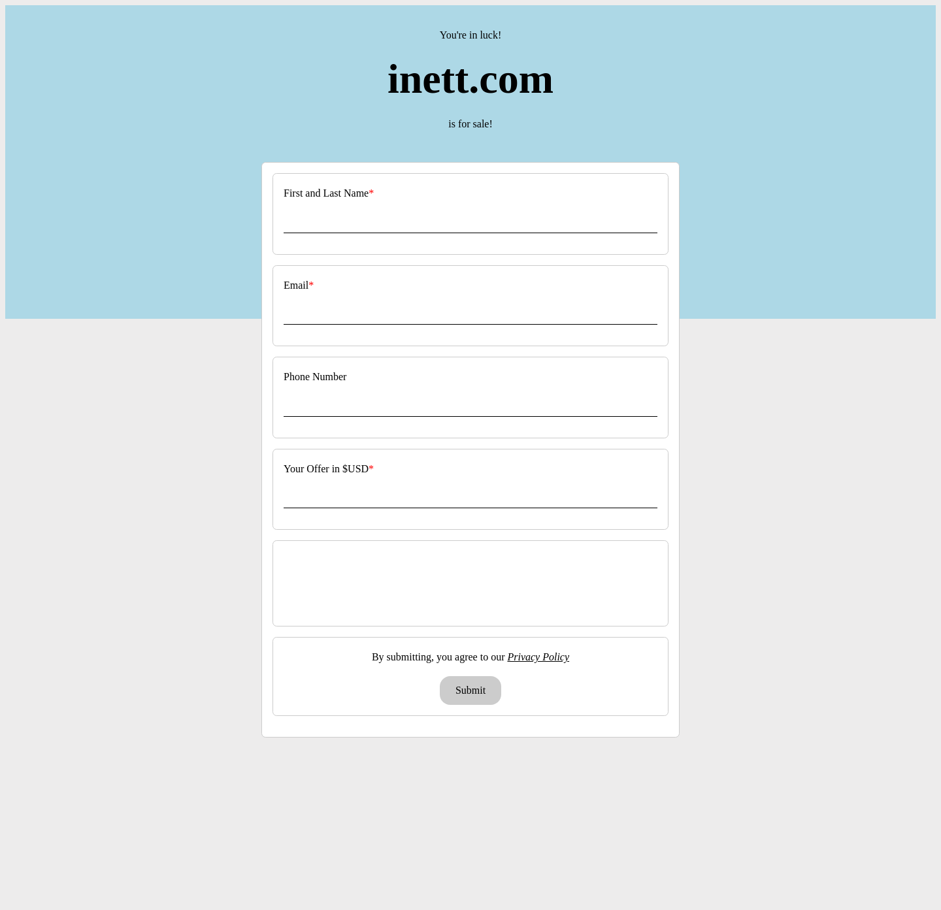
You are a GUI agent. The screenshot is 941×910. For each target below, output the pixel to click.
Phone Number (315, 376)
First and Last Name (326, 193)
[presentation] (471, 583)
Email (296, 285)
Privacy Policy (538, 656)
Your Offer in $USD (326, 468)
